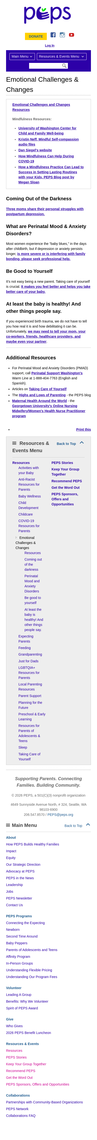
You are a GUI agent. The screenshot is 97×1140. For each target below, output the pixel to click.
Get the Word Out (19, 1078)
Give (9, 1019)
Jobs (9, 891)
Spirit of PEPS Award (22, 1008)
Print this (83, 429)
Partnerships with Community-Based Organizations (44, 1102)
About (11, 837)
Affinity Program (18, 957)
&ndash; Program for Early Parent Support (48, 15)
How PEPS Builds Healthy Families (32, 844)
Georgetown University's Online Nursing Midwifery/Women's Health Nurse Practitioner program (48, 411)
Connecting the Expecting (25, 923)
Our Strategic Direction (23, 864)
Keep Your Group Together (26, 1064)
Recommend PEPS (20, 1071)
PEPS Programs (19, 916)
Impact (11, 851)
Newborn (13, 930)
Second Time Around (22, 936)
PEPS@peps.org (60, 815)
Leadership (14, 885)
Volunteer (14, 988)
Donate (36, 36)
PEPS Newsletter (19, 898)
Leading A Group (18, 995)
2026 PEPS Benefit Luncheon (28, 1033)
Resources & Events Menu (59, 56)
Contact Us (14, 905)
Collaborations (18, 1095)
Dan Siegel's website (35, 150)
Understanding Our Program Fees (31, 977)
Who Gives (14, 1026)
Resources (14, 1051)
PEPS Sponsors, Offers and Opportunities (37, 1084)
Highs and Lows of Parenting (42, 395)
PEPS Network (17, 1109)
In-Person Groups (19, 963)
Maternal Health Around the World (39, 401)
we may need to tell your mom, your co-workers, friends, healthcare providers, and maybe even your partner (46, 336)
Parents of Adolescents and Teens (31, 950)
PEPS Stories (16, 1057)
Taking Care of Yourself (47, 389)
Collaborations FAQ (20, 1116)
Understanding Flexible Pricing (29, 970)
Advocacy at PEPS (20, 871)
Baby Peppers (16, 943)
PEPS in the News (20, 878)
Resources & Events (22, 1044)
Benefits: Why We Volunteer (27, 1001)
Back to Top (66, 444)
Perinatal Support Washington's (56, 373)
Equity (11, 858)
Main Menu (20, 56)
